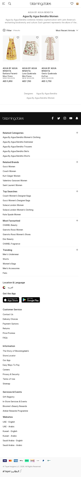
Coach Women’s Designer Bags (17, 196)
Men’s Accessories (11, 268)
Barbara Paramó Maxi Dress (10, 74)
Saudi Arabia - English (13, 440)
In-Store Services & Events (15, 401)
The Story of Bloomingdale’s (16, 351)
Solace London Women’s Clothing (18, 210)
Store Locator (9, 355)
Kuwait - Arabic (10, 436)
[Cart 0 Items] (77, 3)
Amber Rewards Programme (15, 411)
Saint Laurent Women (12, 185)
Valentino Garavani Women (15, 180)
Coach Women (9, 171)
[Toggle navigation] (3, 3)
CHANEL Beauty (10, 225)
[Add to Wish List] (18, 37)
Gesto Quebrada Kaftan (49, 74)
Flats (5, 273)
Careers (6, 369)
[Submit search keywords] (9, 3)
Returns (6, 328)
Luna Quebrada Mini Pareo (29, 74)
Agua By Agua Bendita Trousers (17, 146)
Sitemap (6, 383)
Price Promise (9, 333)
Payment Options (11, 324)
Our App (6, 360)
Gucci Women (9, 166)
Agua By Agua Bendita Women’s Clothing (21, 137)
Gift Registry (8, 397)
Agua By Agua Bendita (40, 12)
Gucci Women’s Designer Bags (16, 200)
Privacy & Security (11, 374)
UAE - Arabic (8, 426)
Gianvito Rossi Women (13, 230)
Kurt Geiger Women (11, 176)
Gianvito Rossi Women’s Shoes (17, 234)
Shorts (6, 259)
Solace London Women (13, 205)
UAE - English (9, 422)
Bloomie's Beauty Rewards (15, 406)
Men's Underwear (11, 254)
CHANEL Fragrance (11, 244)
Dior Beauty (8, 239)
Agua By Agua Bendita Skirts (16, 151)
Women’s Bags (9, 263)
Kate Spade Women (12, 214)
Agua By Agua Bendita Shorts (16, 156)
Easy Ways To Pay (11, 365)
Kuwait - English (10, 431)
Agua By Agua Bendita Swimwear (18, 142)
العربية (10, 287)
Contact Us (8, 314)
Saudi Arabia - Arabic (12, 445)
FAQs (5, 338)
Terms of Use (9, 379)
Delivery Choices (10, 319)
